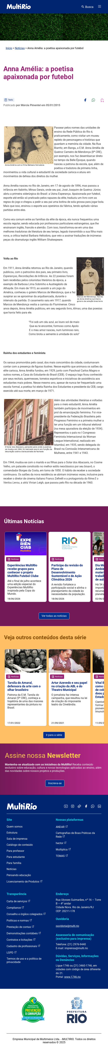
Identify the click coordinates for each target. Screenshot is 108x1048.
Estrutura (12, 832)
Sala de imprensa (17, 838)
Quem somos (14, 826)
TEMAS (62, 856)
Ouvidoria (62, 919)
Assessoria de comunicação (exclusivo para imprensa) (75, 936)
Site (9, 819)
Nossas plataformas (69, 819)
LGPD (12, 952)
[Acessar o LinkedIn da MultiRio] (99, 806)
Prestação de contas (20, 927)
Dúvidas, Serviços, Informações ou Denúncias (77, 957)
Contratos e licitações (21, 939)
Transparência (16, 894)
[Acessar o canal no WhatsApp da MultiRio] (93, 806)
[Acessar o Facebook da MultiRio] (86, 806)
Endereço (62, 894)
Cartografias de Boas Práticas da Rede (75, 834)
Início (9, 48)
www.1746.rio (72, 976)
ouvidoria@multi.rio (67, 926)
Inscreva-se (55, 783)
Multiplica (63, 849)
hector (61, 843)
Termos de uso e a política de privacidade (24, 960)
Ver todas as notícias (54, 615)
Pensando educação (19, 875)
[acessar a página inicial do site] (18, 7)
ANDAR (62, 827)
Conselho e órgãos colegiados (26, 914)
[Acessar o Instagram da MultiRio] (72, 806)
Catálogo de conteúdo (20, 844)
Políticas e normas (19, 920)
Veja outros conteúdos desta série (45, 637)
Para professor (15, 850)
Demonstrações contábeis (24, 933)
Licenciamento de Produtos (25, 881)
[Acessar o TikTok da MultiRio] (79, 806)
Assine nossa (43, 756)
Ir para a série (54, 735)
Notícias (20, 48)
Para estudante (16, 857)
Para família (14, 863)
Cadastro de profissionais (23, 946)
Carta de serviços (18, 901)
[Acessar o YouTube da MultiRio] (66, 806)
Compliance (15, 907)
